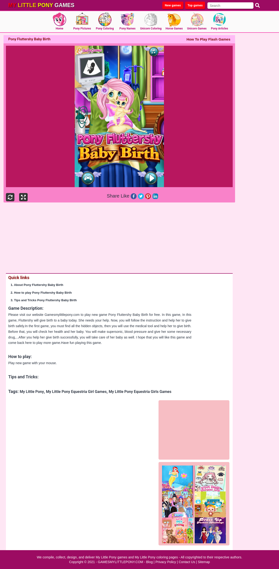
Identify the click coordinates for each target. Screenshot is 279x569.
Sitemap (204, 562)
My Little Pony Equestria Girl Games (76, 391)
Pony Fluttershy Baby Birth (128, 315)
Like (125, 195)
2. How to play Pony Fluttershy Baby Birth (41, 292)
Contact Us (187, 562)
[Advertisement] (118, 238)
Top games (195, 5)
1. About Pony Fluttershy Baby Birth (37, 285)
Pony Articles (219, 28)
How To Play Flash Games (208, 39)
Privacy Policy (165, 562)
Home (59, 28)
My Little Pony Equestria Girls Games (140, 391)
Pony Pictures (82, 28)
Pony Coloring (105, 28)
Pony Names (128, 28)
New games (173, 5)
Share (113, 195)
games (41, 5)
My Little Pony (32, 391)
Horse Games (174, 28)
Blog (149, 562)
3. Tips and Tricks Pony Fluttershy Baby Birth (44, 300)
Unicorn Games (197, 28)
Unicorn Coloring (151, 28)
